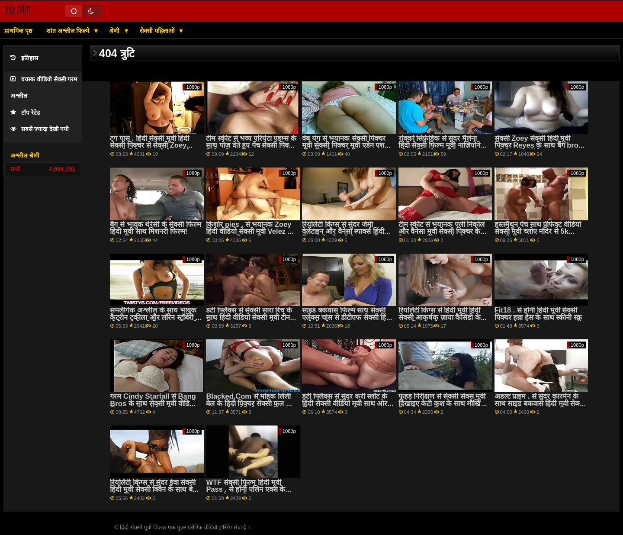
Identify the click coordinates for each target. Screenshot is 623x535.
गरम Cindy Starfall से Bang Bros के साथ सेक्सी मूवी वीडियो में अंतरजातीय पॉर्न (153, 403)
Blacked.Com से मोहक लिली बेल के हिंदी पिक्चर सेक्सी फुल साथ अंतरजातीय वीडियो (251, 403)
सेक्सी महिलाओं (158, 30)
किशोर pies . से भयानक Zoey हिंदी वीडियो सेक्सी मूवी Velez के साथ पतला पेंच (249, 231)
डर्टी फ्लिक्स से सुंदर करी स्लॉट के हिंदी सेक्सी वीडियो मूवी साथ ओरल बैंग (347, 403)
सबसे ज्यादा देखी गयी (39, 129)
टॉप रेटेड (25, 113)
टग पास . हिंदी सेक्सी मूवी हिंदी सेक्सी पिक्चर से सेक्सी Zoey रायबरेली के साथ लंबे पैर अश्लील (152, 145)
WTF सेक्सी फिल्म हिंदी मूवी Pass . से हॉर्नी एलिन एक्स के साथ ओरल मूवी (245, 489)
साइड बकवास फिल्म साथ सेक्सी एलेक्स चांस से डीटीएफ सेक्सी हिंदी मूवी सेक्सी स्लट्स (347, 317)
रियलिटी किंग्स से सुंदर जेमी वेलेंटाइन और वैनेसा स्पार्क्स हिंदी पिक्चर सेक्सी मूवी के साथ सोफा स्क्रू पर (343, 235)
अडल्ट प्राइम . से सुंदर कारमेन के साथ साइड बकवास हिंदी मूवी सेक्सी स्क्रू (540, 403)
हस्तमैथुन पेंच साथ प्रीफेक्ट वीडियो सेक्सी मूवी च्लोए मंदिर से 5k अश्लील (538, 231)
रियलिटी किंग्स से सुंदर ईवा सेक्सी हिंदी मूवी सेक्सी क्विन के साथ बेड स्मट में (153, 489)
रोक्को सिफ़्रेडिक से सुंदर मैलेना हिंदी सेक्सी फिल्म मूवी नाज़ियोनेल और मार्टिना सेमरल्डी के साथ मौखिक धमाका (441, 149)
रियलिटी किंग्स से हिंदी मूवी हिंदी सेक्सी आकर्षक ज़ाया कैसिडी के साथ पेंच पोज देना (439, 317)
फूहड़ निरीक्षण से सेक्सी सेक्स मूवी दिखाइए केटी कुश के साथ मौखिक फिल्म (442, 403)
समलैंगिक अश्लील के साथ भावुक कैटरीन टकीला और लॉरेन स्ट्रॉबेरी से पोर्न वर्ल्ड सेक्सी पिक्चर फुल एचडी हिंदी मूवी (155, 321)
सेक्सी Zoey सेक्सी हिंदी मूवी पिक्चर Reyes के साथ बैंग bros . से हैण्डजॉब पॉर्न (538, 145)
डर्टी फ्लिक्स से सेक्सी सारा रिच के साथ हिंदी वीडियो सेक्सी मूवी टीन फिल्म (249, 317)
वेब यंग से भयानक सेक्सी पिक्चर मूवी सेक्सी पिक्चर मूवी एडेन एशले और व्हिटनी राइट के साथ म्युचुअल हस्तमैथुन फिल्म (345, 149)
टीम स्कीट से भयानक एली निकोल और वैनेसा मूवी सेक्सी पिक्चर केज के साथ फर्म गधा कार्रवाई (442, 231)
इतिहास (24, 58)
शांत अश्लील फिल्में (68, 30)
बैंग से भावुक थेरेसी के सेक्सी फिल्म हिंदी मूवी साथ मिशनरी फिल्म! (155, 228)
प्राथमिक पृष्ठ (18, 30)
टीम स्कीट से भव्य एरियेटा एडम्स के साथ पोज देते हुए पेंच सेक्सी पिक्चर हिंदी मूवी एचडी (251, 145)
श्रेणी (115, 30)
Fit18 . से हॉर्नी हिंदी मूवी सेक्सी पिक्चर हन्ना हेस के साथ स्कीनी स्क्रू (538, 314)
